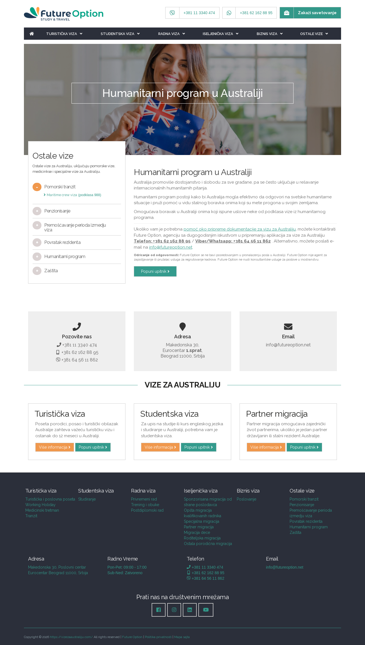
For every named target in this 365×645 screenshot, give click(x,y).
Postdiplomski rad (147, 510)
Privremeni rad (144, 499)
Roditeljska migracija (202, 538)
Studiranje (87, 499)
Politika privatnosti (158, 637)
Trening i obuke (145, 504)
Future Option (132, 637)
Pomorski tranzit (304, 499)
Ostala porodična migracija (208, 543)
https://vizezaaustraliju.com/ (71, 637)
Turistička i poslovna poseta (50, 499)
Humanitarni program (309, 527)
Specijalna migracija (201, 521)
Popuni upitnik (155, 271)
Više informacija (54, 447)
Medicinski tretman (42, 510)
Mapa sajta (182, 637)
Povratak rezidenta (306, 521)
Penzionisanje (302, 504)
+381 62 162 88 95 (76, 352)
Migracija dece (197, 532)
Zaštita (295, 532)
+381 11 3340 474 (77, 345)
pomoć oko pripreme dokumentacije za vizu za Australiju (240, 229)
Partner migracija (199, 527)
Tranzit (31, 516)
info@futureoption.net (170, 247)
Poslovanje (246, 499)
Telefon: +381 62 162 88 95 (162, 241)
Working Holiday (40, 504)
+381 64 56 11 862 (77, 359)
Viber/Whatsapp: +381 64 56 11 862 (233, 241)
